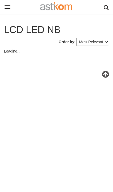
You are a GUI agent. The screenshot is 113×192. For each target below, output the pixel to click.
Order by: (67, 42)
